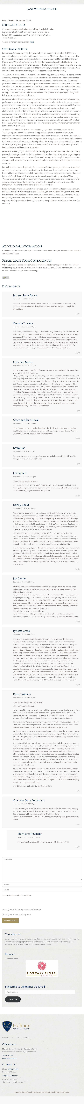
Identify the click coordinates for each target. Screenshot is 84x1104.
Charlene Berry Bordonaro (28, 808)
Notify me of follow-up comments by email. (22, 918)
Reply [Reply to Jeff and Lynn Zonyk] (77, 322)
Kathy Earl (19, 455)
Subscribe (12, 1007)
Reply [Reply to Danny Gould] (77, 577)
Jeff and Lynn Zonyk (25, 303)
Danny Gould (21, 512)
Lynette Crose (21, 638)
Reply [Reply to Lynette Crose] (77, 693)
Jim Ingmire (20, 481)
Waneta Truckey (23, 331)
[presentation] (17, 911)
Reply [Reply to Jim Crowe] (77, 629)
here (32, 42)
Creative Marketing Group (59, 1100)
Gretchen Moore (23, 370)
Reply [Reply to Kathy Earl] (77, 472)
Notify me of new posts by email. (18, 922)
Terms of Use (7, 1063)
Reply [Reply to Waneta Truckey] (77, 361)
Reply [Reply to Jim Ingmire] (77, 503)
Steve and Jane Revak (26, 428)
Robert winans (22, 702)
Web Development (34, 1100)
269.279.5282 (13, 1077)
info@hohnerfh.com (10, 1084)
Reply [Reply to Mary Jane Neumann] (77, 855)
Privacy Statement (9, 1066)
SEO (46, 1100)
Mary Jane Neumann (30, 841)
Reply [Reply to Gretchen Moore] (77, 418)
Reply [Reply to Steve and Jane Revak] (77, 446)
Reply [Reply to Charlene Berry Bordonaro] (77, 832)
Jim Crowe (19, 586)
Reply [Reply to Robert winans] (77, 799)
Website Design (21, 1100)
